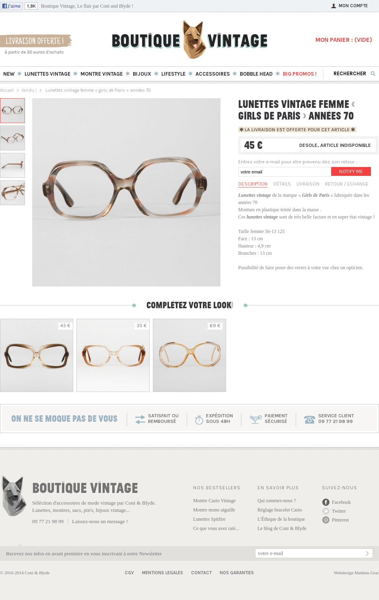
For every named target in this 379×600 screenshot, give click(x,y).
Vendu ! (29, 90)
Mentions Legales (162, 572)
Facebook (341, 502)
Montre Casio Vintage (214, 500)
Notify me (351, 171)
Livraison (308, 184)
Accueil (7, 90)
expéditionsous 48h (219, 418)
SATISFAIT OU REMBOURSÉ (163, 418)
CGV (129, 572)
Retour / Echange (347, 184)
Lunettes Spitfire (209, 519)
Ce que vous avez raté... (216, 528)
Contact (201, 572)
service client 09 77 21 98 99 (336, 418)
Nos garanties (237, 572)
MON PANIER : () (343, 39)
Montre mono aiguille (214, 510)
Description (253, 184)
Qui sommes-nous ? (276, 500)
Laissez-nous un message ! (100, 521)
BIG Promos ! (300, 74)
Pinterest (340, 520)
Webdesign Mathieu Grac (356, 572)
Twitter (339, 511)
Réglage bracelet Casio (279, 510)
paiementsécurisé (276, 418)
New (8, 74)
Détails (282, 184)
